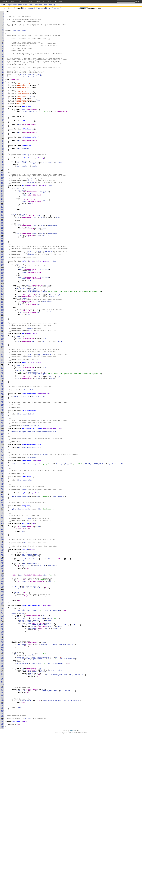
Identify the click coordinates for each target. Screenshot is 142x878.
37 (3, 81)
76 (3, 157)
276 (3, 543)
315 (3, 618)
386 (3, 756)
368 (3, 721)
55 (3, 116)
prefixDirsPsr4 (21, 101)
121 (3, 244)
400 (3, 783)
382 (3, 748)
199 (3, 394)
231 (3, 456)
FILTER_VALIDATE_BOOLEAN (94, 555)
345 (3, 676)
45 (3, 97)
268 (3, 528)
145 (3, 290)
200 (3, 396)
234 (3, 462)
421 (3, 823)
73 (3, 151)
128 (3, 257)
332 (3, 651)
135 (3, 271)
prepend (31, 216)
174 (3, 346)
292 (3, 574)
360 (3, 705)
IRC (25, 1)
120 (3, 242)
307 (3, 603)
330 (3, 647)
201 (3, 398)
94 (3, 191)
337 (3, 661)
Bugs (30, 1)
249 (3, 491)
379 (3, 742)
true (54, 593)
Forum (19, 1)
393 (3, 769)
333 (3, 653)
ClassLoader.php (49, 5)
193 (3, 383)
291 (3, 572)
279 (3, 549)
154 (3, 307)
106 (3, 215)
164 (3, 327)
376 (3, 736)
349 (3, 684)
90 (3, 184)
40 (3, 87)
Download (54, 8)
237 (3, 468)
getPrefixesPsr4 (28, 143)
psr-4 (39, 89)
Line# (23, 8)
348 (3, 682)
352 (3, 690)
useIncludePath (21, 114)
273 (3, 537)
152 (3, 303)
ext (49, 725)
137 (3, 274)
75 (3, 155)
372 (3, 729)
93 (3, 189)
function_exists (34, 555)
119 (3, 240)
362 (3, 709)
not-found (43, 543)
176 (3, 350)
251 (3, 495)
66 (3, 137)
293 (3, 576)
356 (3, 698)
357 (3, 700)
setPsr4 (24, 433)
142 (3, 284)
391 (3, 765)
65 (3, 135)
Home (3, 8)
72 (3, 149)
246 (3, 485)
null (121, 555)
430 (3, 841)
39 (3, 85)
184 (3, 365)
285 (3, 560)
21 (3, 50)
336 (3, 659)
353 (3, 692)
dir (59, 750)
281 (3, 553)
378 (3, 740)
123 (3, 247)
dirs (60, 802)
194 (3, 385)
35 (3, 77)
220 (3, 435)
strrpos (41, 740)
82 (3, 168)
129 (3, 259)
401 (3, 785)
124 (3, 249)
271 (3, 533)
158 (3, 315)
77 (3, 159)
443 (3, 866)
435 (3, 850)
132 (3, 265)
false (32, 114)
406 (3, 794)
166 (3, 330)
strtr (29, 730)
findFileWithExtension (33, 688)
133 (3, 267)
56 (3, 118)
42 (3, 91)
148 (3, 296)
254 (3, 501)
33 (3, 73)
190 (3, 377)
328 (3, 644)
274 (3, 539)
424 (3, 829)
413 (3, 808)
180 (3, 358)
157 (3, 313)
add (23, 220)
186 (3, 369)
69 (3, 143)
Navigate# (40, 8)
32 (3, 72)
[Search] (69, 9)
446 (3, 872)
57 (3, 120)
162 (3, 323)
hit (54, 676)
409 (3, 800)
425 (3, 831)
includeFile (19, 632)
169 (3, 336)
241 (3, 475)
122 (3, 245)
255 (3, 502)
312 (3, 613)
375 (3, 734)
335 (3, 657)
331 (3, 649)
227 (3, 448)
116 (3, 234)
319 (3, 626)
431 (3, 843)
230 (3, 454)
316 (3, 620)
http (15, 87)
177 (3, 352)
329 (3, 645)
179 (3, 356)
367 (3, 719)
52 (3, 110)
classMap (19, 116)
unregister (26, 605)
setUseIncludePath (29, 470)
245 (3, 483)
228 (3, 450)
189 (3, 375)
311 (3, 611)
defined (34, 694)
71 (3, 147)
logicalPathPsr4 (18, 730)
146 (3, 292)
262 (3, 516)
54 (3, 114)
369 (3, 723)
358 (3, 701)
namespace (48, 300)
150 (3, 300)
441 (3, 862)
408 (3, 798)
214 (3, 423)
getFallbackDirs (28, 153)
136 (3, 273)
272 (3, 535)
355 (3, 696)
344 (3, 674)
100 (3, 203)
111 (3, 224)
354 (3, 694)
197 (3, 390)
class (29, 620)
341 (3, 669)
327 (3, 642)
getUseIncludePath (29, 491)
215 (3, 425)
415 (3, 812)
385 (3, 754)
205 (3, 406)
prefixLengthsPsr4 (23, 99)
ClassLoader (14, 93)
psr (34, 87)
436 (3, 852)
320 (3, 628)
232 (3, 458)
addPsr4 (24, 311)
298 (3, 586)
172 (3, 342)
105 (3, 213)
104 (3, 211)
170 (3, 338)
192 (3, 381)
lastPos (33, 740)
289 (3, 568)
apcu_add (18, 703)
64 (3, 133)
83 (3, 170)
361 (3, 707)
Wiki (12, 1)
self (30, 860)
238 (3, 470)
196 (3, 388)
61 (3, 128)
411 (3, 804)
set (23, 398)
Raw (47, 8)
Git (44, 1)
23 (3, 54)
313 (3, 615)
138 (3, 276)
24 (3, 56)
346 (3, 678)
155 (3, 309)
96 (3, 195)
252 (3, 497)
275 (3, 541)
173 (3, 344)
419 (3, 819)
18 (3, 45)
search (21, 744)
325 (3, 638)
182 (3, 361)
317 (3, 622)
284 (3, 558)
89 (3, 182)
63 (3, 131)
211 (3, 417)
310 (3, 609)
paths (30, 215)
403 (3, 788)
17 (3, 43)
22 (3, 52)
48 (3, 102)
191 (3, 379)
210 (3, 416)
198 (3, 392)
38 (3, 83)
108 (3, 218)
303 (3, 595)
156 (3, 311)
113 (3, 228)
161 (3, 321)
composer (38, 5)
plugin (9, 5)
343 (3, 673)
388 (3, 759)
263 (3, 518)
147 (3, 294)
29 (3, 66)
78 (3, 160)
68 (3, 141)
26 (3, 60)
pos (25, 783)
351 (3, 688)
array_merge (34, 193)
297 (3, 584)
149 (3, 298)
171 (3, 340)
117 (3, 236)
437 (3, 854)
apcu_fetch (26, 676)
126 (3, 253)
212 (3, 419)
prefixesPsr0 (21, 108)
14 (3, 37)
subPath (19, 738)
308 (3, 605)
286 (3, 562)
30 (3, 68)
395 (3, 773)
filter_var (60, 555)
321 (3, 630)
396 (3, 775)
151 (3, 302)
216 (3, 427)
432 (3, 844)
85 (3, 174)
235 (3, 464)
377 (3, 738)
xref (2, 5)
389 (3, 761)
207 (3, 410)
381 (3, 746)
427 (3, 835)
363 (3, 711)
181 (3, 359)
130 (3, 261)
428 (3, 837)
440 (3, 860)
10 (3, 29)
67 (3, 139)
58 (3, 122)
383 (3, 750)
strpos (29, 804)
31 (3, 70)
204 (3, 404)
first (14, 255)
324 (3, 636)
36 (3, 79)
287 (3, 564)
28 (3, 64)
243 (3, 479)
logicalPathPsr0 (22, 787)
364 (3, 713)
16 (3, 41)
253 (3, 499)
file (17, 630)
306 (3, 601)
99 (3, 201)
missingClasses (21, 120)
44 (3, 95)
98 (3, 199)
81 (3, 166)
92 (3, 188)
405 (3, 792)
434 (3, 848)
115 (3, 232)
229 (3, 452)
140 (3, 280)
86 (3, 176)
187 (3, 371)
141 (3, 282)
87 (3, 178)
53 (3, 112)
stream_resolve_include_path (53, 839)
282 (3, 555)
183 (3, 363)
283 (3, 557)
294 (3, 578)
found (36, 543)
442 (3, 864)
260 (3, 512)
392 (3, 767)
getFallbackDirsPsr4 (29, 162)
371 (3, 727)
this (23, 130)
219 (3, 433)
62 (3, 130)
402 (3, 787)
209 (3, 414)
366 (3, 717)
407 (3, 796)
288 (3, 566)
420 (3, 821)
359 (3, 703)
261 (3, 514)
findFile (30, 630)
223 (3, 441)
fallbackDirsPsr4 (22, 102)
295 (3, 580)
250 (3, 493)
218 (3, 431)
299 (3, 587)
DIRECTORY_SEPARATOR (52, 730)
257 (3, 506)
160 (3, 319)
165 (3, 329)
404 (3, 790)
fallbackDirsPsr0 (22, 110)
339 (3, 665)
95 (3, 193)
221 (3, 437)
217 (3, 429)
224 (3, 443)
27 (3, 62)
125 (3, 251)
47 (3, 101)
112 (3, 226)
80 (3, 164)
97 (3, 197)
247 (3, 487)
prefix (30, 213)
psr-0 (39, 87)
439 (3, 858)
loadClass (25, 626)
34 (3, 75)
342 (3, 671)
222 (3, 439)
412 (3, 806)
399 (3, 781)
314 (3, 616)
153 (3, 305)
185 (3, 367)
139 (3, 278)
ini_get (68, 555)
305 (3, 599)
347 (3, 680)
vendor (31, 5)
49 (3, 104)
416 (3, 814)
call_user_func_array (29, 131)
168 (3, 334)
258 (3, 508)
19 (3, 46)
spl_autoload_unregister (21, 609)
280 (3, 551)
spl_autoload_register (20, 593)
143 (3, 286)
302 (3, 593)
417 (3, 815)
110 (3, 222)
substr (29, 742)
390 (3, 763)
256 (3, 504)
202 (3, 400)
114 (3, 230)
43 (3, 93)
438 (3, 856)
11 (3, 31)
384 (3, 752)
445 (3, 870)
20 (3, 48)
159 (3, 317)
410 (3, 802)
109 (3, 220)
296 (3, 582)
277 (3, 545)
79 (3, 162)
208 (3, 412)
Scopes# (31, 8)
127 (3, 255)
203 (3, 402)
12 (3, 33)
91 (3, 186)
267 (3, 526)
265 (3, 522)
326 (3, 640)
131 (3, 263)
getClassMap (26, 172)
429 (3, 839)
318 (3, 624)
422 (3, 825)
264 (3, 520)
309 (3, 607)
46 (3, 99)
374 (3, 732)
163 (3, 325)
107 (3, 216)
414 (3, 810)
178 (3, 354)
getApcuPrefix (27, 570)
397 (3, 777)
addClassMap (26, 188)
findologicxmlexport (20, 5)
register (25, 589)
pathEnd (25, 748)
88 (3, 180)
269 (3, 530)
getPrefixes (26, 126)
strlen (25, 344)
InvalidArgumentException (37, 348)
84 (3, 172)
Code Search (58, 1)
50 (3, 106)
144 (3, 288)
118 (3, 238)
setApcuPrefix (27, 551)
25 (3, 58)
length (18, 344)
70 (3, 145)
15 (3, 39)
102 (3, 207)
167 (3, 332)
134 (3, 269)
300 (3, 589)
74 (3, 153)
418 (3, 817)
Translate (38, 1)
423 (3, 827)
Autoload (24, 35)
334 (3, 655)
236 (3, 466)
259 (3, 510)
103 (3, 209)
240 (3, 473)
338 (3, 663)
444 (3, 868)
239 (3, 472)
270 (3, 531)
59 (3, 124)
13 (3, 35)
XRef (49, 1)
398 (3, 779)
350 (3, 686)
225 (3, 444)
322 (3, 632)
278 (3, 547)
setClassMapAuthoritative (32, 512)
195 (3, 387)
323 (3, 634)
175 (3, 348)
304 (3, 597)
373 (3, 730)
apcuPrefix (20, 122)
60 (3, 126)
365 (3, 715)
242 (3, 477)
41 (3, 89)
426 (3, 833)
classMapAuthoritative (24, 118)
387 (3, 758)
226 (3, 446)
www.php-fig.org (26, 87)
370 (3, 725)
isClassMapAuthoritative (31, 531)
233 (3, 460)
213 (3, 421)
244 (3, 481)
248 (3, 489)
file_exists (33, 752)
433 (3, 846)
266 (3, 524)
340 (3, 667)
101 (3, 205)
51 (3, 108)
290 (3, 570)
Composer (16, 35)
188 (3, 373)
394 (3, 771)
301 (3, 591)
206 (3, 408)
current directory (93, 8)
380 (3, 744)
